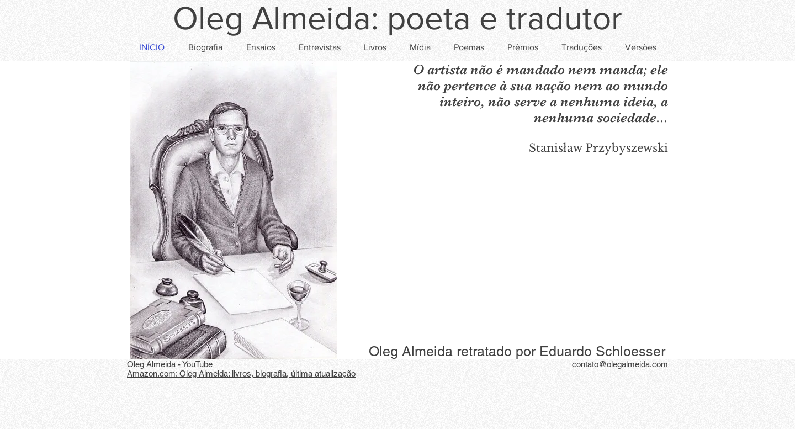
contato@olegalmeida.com (620, 364)
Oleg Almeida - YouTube (170, 364)
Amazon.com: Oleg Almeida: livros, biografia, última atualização (241, 373)
